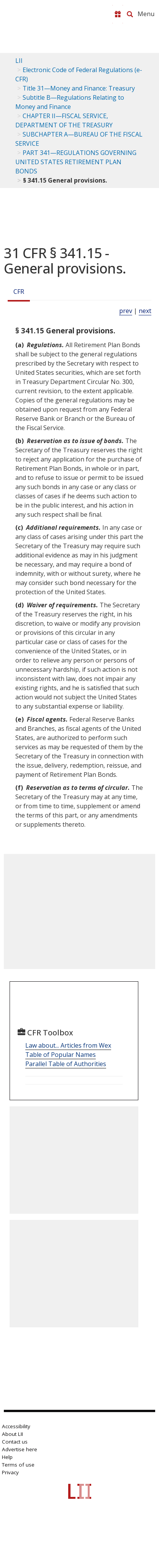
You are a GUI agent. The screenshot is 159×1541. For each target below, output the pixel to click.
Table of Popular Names (60, 1054)
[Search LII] (130, 14)
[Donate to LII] (117, 14)
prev (125, 311)
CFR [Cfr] (18, 291)
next (145, 311)
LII (19, 60)
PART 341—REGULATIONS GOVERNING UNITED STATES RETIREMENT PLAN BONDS (75, 161)
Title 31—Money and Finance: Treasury (79, 88)
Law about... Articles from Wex (68, 1045)
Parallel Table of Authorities (65, 1064)
